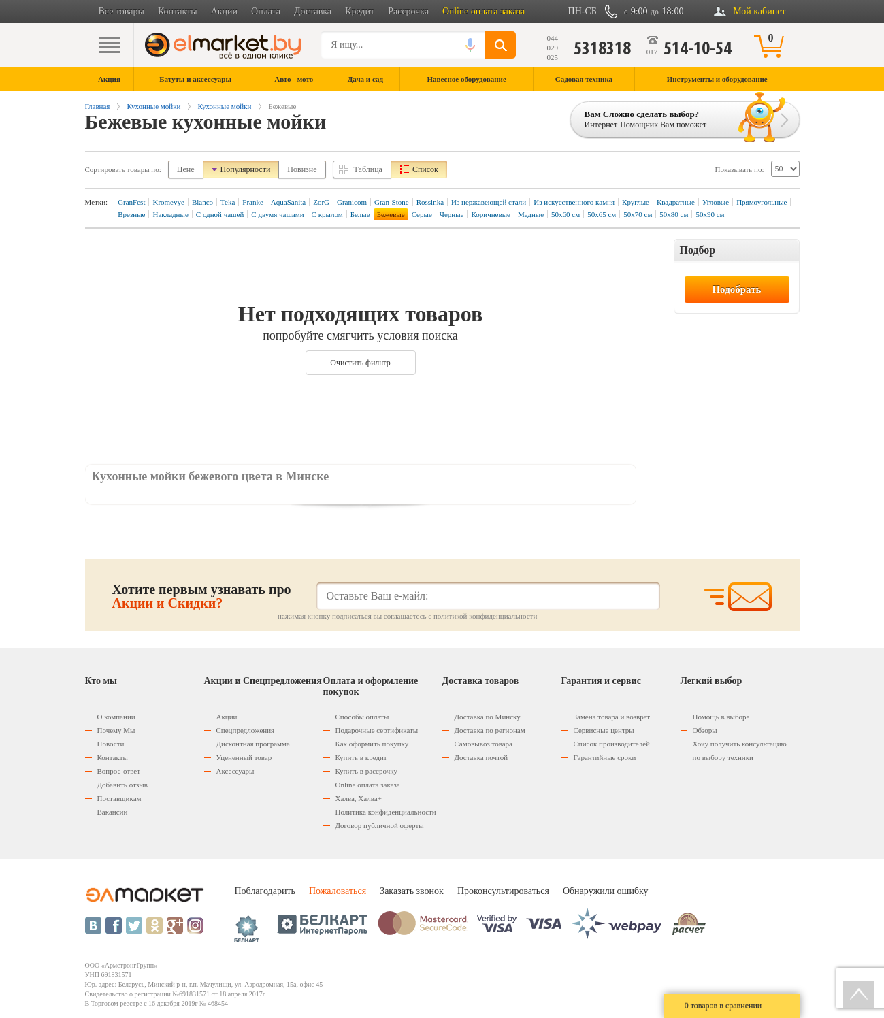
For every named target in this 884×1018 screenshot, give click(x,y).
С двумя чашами (277, 214)
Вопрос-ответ (119, 771)
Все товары (121, 11)
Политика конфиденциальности (385, 812)
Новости (111, 744)
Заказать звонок (412, 891)
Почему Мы (116, 730)
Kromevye (168, 202)
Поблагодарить (265, 891)
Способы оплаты (362, 716)
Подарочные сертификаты (377, 730)
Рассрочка (408, 11)
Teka (227, 202)
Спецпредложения (245, 730)
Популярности (245, 169)
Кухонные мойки (153, 106)
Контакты (177, 11)
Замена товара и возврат (612, 716)
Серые (422, 214)
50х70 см (637, 214)
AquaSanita (288, 202)
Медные (531, 214)
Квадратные (676, 202)
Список (425, 169)
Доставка (312, 11)
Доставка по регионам (490, 730)
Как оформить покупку (372, 744)
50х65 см (601, 214)
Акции (224, 11)
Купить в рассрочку (366, 771)
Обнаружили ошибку (606, 891)
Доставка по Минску (488, 716)
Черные (452, 214)
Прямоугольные (761, 202)
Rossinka (430, 202)
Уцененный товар (244, 757)
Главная (97, 106)
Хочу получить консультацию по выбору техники (740, 750)
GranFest (131, 202)
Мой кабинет (759, 11)
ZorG (321, 202)
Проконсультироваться (503, 891)
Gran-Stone (391, 202)
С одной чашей (220, 214)
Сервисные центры (604, 730)
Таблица (368, 169)
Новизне (301, 169)
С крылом (327, 214)
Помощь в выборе (721, 716)
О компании (116, 716)
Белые (360, 214)
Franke (252, 202)
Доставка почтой (481, 757)
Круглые (635, 202)
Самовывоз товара (483, 744)
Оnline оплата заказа (367, 785)
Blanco (202, 202)
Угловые (715, 202)
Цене (186, 169)
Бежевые (391, 214)
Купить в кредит (361, 757)
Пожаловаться (337, 891)
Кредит (359, 11)
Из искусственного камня (574, 202)
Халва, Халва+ (358, 798)
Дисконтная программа (253, 744)
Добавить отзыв (122, 785)
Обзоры (705, 730)
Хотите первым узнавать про (201, 596)
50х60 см (565, 214)
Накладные (170, 214)
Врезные (131, 214)
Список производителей (612, 744)
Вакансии (112, 812)
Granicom (352, 202)
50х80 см (673, 214)
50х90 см (709, 214)
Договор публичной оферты (379, 825)
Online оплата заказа (483, 11)
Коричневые (490, 214)
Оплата (265, 11)
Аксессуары (235, 771)
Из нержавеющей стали (488, 202)
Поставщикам (119, 798)
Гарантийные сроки (605, 757)
